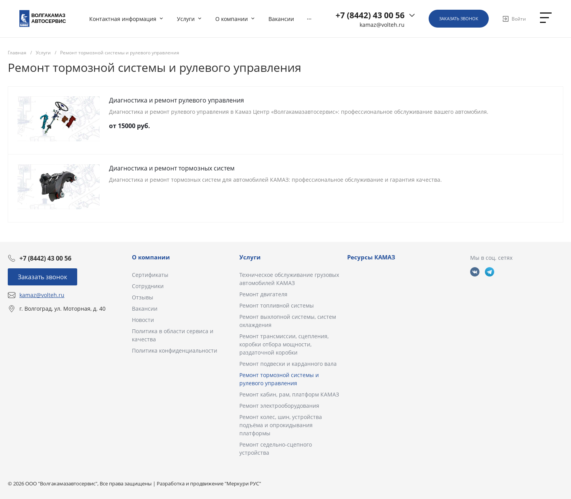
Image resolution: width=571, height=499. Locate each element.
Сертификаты (150, 274)
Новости (143, 319)
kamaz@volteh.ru (382, 24)
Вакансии (144, 308)
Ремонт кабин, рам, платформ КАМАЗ (289, 394)
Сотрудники (148, 286)
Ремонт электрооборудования (279, 405)
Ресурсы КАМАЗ (371, 257)
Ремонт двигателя (263, 294)
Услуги (250, 257)
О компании (151, 257)
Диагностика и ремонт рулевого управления (176, 100)
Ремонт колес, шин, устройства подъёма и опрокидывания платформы (280, 425)
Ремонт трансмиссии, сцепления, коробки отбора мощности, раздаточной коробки (284, 344)
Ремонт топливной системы (276, 305)
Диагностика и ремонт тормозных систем (172, 168)
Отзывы (142, 297)
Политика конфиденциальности (174, 350)
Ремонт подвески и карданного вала (288, 363)
